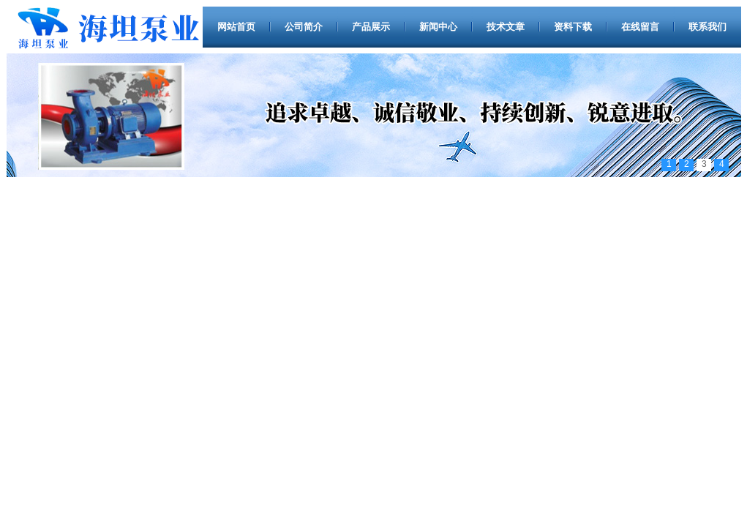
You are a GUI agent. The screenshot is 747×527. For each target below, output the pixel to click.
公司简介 (304, 26)
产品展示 (371, 26)
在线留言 (640, 26)
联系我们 (707, 26)
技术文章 (506, 26)
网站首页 (236, 26)
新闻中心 (438, 26)
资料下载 (573, 26)
